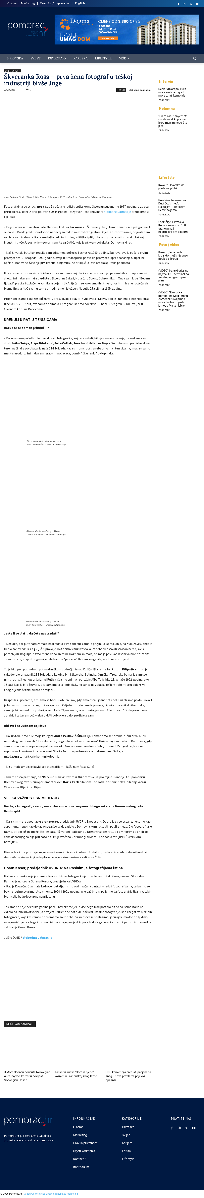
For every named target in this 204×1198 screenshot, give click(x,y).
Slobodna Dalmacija (140, 89)
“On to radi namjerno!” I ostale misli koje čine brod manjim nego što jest (172, 120)
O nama (12, 3)
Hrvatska (128, 1127)
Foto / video (169, 242)
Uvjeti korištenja (84, 1151)
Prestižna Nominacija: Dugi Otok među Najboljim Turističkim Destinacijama (171, 203)
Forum (126, 1151)
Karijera (127, 1143)
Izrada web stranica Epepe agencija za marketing (51, 1193)
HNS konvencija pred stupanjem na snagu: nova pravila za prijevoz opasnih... (128, 1076)
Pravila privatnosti (85, 1143)
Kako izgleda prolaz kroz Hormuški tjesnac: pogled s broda (173, 253)
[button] (195, 58)
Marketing (28, 3)
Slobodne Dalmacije (117, 212)
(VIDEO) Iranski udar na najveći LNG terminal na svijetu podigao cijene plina (173, 272)
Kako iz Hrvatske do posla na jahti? (170, 185)
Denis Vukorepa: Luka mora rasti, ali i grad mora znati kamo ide (171, 92)
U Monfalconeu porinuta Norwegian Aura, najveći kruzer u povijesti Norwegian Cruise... (27, 1076)
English (80, 3)
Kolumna (167, 108)
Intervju (166, 81)
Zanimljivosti (12, 70)
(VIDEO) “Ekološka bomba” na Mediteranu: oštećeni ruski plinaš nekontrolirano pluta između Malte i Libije (173, 295)
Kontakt (45, 3)
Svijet (126, 1135)
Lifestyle (167, 176)
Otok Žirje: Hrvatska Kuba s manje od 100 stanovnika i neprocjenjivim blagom (172, 224)
